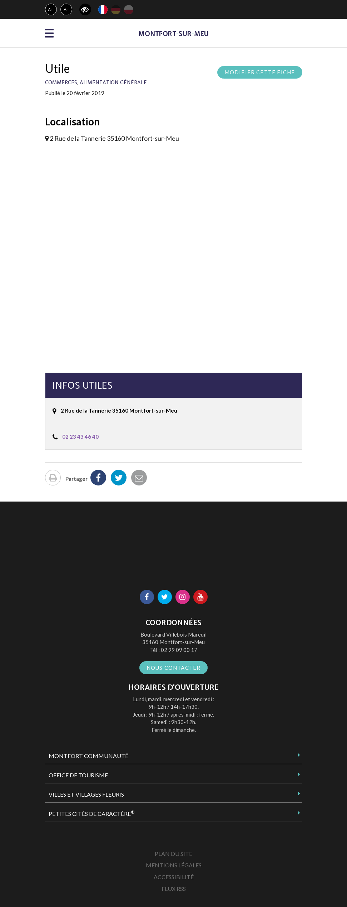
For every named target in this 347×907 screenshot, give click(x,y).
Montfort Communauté (88, 755)
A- (66, 9)
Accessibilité (174, 876)
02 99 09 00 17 (179, 650)
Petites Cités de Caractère (91, 813)
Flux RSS (174, 888)
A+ (51, 9)
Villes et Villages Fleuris (86, 794)
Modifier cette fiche (259, 72)
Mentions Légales (174, 865)
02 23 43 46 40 (80, 436)
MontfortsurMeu (173, 33)
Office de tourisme (78, 775)
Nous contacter (174, 667)
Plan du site (173, 853)
